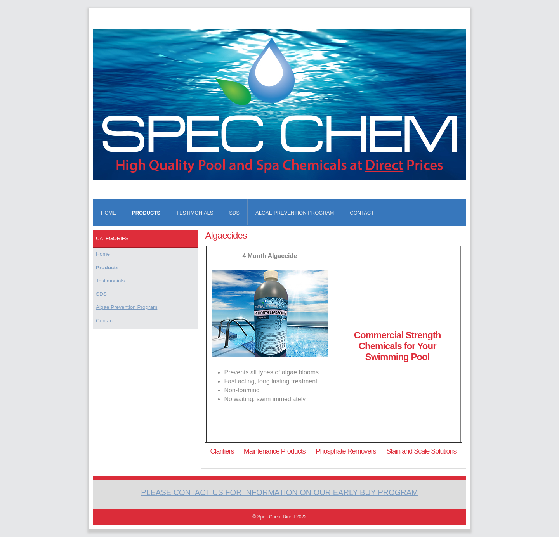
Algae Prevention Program (294, 213)
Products (146, 213)
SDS (234, 213)
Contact (362, 213)
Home (108, 213)
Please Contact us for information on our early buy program (279, 492)
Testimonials (194, 213)
